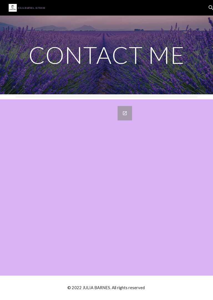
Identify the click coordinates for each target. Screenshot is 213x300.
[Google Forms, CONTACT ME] (75, 187)
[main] (106, 55)
